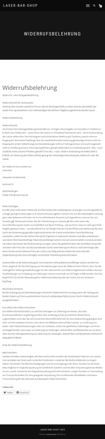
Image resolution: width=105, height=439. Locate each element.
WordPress (61, 434)
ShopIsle (43, 434)
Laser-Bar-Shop (20, 6)
